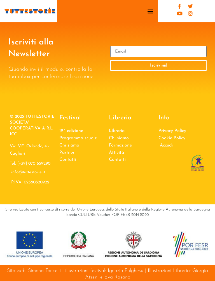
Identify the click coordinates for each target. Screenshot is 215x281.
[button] (150, 11)
